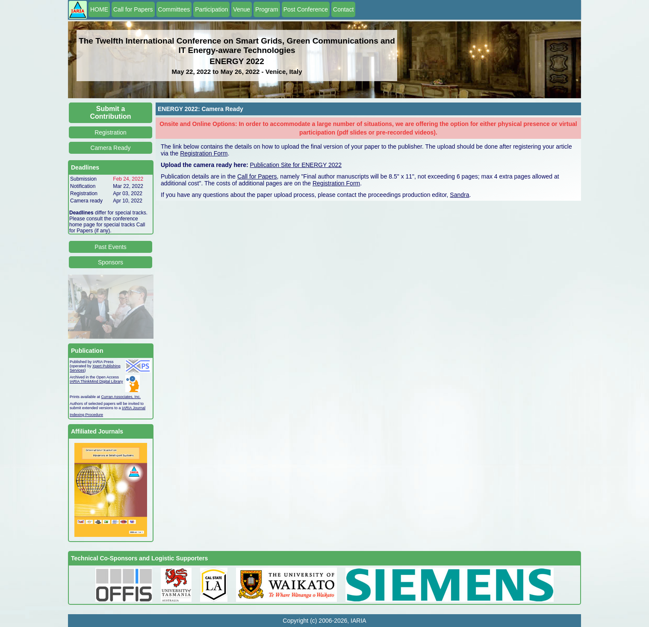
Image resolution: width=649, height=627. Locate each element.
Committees (174, 9)
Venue (241, 9)
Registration (110, 132)
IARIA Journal (133, 408)
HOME (99, 9)
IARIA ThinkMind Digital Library (96, 381)
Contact (343, 9)
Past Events (110, 246)
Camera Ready (110, 147)
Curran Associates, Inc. (121, 397)
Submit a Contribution (110, 112)
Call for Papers (133, 9)
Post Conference (305, 9)
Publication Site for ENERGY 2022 (296, 164)
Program (266, 9)
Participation (211, 9)
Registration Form (203, 153)
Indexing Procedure (86, 415)
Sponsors (110, 262)
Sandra (459, 194)
